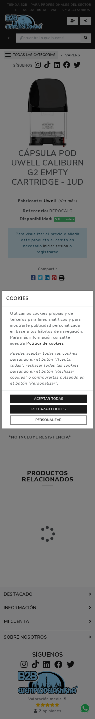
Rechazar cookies (49, 409)
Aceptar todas (48, 398)
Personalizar (49, 420)
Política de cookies (45, 343)
